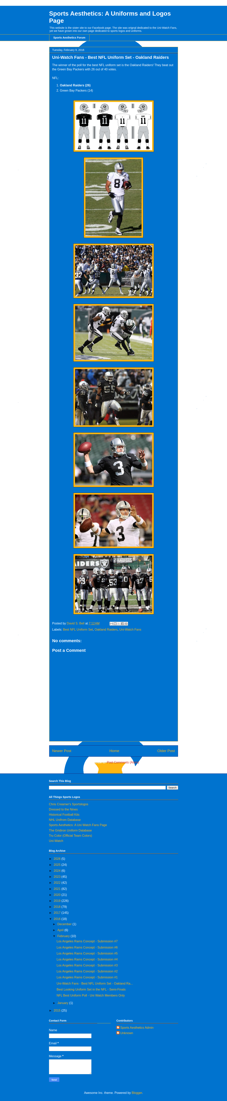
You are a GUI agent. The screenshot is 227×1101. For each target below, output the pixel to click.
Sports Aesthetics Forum (69, 37)
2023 (57, 876)
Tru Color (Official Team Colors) (70, 835)
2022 (57, 882)
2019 (57, 900)
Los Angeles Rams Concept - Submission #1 (87, 977)
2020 (57, 894)
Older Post (166, 751)
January (63, 1003)
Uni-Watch (56, 840)
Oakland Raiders (106, 629)
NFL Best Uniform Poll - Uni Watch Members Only (91, 995)
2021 (57, 888)
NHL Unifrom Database (65, 819)
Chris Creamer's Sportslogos (68, 804)
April (60, 930)
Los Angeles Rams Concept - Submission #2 (87, 971)
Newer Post (61, 751)
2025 (57, 864)
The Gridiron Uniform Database (70, 830)
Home (114, 751)
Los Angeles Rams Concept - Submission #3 (87, 965)
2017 (57, 912)
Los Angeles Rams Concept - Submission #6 (87, 947)
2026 (57, 858)
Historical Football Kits (64, 814)
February (63, 936)
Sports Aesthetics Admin (137, 1027)
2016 (57, 919)
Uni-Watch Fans (130, 629)
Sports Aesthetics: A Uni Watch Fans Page (78, 825)
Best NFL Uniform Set (78, 629)
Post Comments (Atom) (123, 762)
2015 (57, 1010)
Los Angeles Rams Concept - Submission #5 (87, 953)
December (64, 924)
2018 (57, 906)
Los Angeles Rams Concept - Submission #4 (87, 959)
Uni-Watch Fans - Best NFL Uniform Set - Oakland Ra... (95, 983)
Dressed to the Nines (63, 809)
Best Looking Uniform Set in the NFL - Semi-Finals (91, 989)
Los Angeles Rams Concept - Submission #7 (87, 941)
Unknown (126, 1033)
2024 (57, 870)
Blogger (137, 1092)
